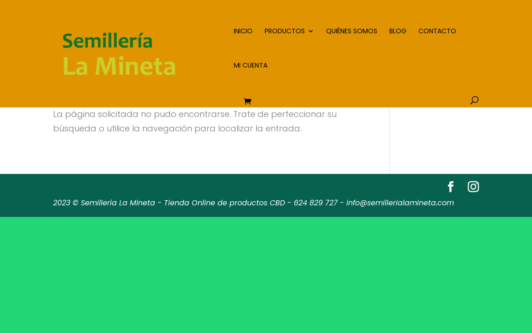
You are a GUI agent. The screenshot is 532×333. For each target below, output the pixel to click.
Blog (397, 32)
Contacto (437, 32)
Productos (285, 32)
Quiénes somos (351, 32)
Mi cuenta (250, 66)
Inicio (243, 32)
